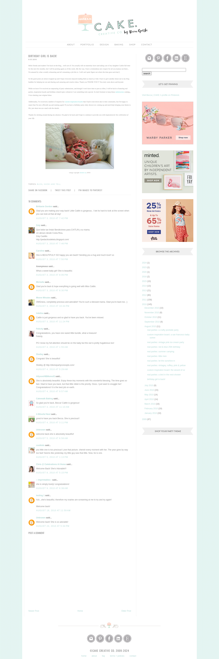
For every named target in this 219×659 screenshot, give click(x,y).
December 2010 (152, 308)
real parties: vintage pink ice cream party (165, 342)
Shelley (39, 354)
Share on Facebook (37, 190)
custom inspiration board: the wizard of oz (166, 370)
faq (103, 656)
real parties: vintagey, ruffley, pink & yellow (166, 365)
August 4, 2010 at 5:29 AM (52, 369)
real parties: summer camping (160, 351)
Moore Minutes (43, 297)
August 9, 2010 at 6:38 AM (52, 488)
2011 (144, 300)
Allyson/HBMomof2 (45, 376)
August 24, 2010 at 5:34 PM (52, 526)
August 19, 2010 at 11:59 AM (53, 510)
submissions (119, 92)
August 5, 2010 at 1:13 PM (52, 457)
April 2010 (149, 399)
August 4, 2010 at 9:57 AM (52, 391)
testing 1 (40, 495)
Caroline (40, 251)
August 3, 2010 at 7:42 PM (52, 218)
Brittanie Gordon (44, 206)
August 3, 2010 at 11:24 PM (52, 321)
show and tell (52, 184)
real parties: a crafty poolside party (162, 330)
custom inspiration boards (74, 102)
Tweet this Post (63, 190)
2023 (144, 267)
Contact (146, 45)
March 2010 (150, 404)
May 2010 (149, 394)
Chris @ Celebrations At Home (51, 464)
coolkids (40, 445)
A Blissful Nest (43, 414)
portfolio (87, 45)
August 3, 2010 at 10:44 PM (52, 306)
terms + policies (117, 656)
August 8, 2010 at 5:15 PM (52, 472)
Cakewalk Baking (44, 398)
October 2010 (150, 317)
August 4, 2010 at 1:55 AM (52, 347)
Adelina (39, 313)
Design (104, 45)
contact (133, 656)
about (71, 45)
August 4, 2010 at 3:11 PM (52, 422)
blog (40, 184)
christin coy (83, 172)
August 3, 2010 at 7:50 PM (52, 259)
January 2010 (150, 413)
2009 (144, 419)
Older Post (126, 611)
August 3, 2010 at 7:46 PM (52, 243)
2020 (144, 272)
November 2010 (152, 312)
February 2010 (151, 408)
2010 (144, 304)
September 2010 (152, 322)
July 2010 (149, 385)
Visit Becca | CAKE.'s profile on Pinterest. (161, 95)
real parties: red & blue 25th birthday (163, 347)
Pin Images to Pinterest (90, 190)
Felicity (39, 329)
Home (80, 611)
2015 (144, 281)
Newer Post (33, 611)
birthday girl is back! (156, 379)
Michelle (40, 282)
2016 (144, 276)
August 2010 (150, 326)
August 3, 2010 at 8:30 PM (52, 290)
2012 (144, 295)
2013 (144, 290)
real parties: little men (157, 356)
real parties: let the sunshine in (161, 361)
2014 (144, 286)
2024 (144, 263)
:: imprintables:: (44, 480)
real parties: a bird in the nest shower (164, 374)
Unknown (40, 430)
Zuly (38, 225)
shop (132, 45)
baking (118, 45)
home (83, 656)
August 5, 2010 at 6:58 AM (52, 438)
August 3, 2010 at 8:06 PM (52, 275)
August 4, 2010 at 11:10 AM (52, 407)
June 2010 (149, 390)
